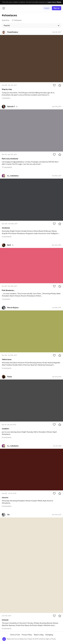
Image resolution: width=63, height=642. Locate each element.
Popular (7, 26)
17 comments (7, 167)
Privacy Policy (27, 635)
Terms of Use (15, 635)
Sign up (56, 8)
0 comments (6, 237)
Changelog (49, 635)
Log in (46, 8)
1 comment (6, 98)
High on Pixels (51, 639)
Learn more (52, 2)
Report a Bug (38, 635)
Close (59, 2)
